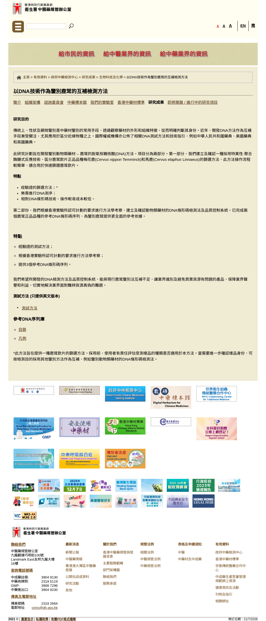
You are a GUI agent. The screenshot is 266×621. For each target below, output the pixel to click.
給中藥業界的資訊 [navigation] (184, 54)
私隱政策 (42, 619)
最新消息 (72, 544)
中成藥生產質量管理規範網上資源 (230, 579)
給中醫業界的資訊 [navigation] (127, 54)
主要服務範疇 (113, 563)
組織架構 (32, 102)
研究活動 (72, 583)
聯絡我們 (109, 577)
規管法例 (147, 544)
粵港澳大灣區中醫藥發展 (80, 568)
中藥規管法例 (150, 566)
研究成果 (88, 77)
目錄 (22, 329)
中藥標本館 (77, 102)
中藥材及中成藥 (190, 559)
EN (243, 25)
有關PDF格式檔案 (63, 619)
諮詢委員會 (54, 102)
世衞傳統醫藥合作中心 (230, 568)
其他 (68, 590)
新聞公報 (72, 552)
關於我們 (109, 544)
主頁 (26, 77)
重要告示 (27, 619)
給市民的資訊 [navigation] (76, 54)
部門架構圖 (111, 570)
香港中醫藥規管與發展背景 (118, 554)
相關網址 (222, 601)
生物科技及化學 (111, 77)
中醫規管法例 (150, 559)
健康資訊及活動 (227, 588)
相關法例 (147, 552)
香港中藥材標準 (131, 102)
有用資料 (40, 77)
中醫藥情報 (73, 559)
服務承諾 (109, 583)
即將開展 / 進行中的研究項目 (193, 102)
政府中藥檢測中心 (64, 77)
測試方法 (29, 308)
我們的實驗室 (102, 102)
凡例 (22, 338)
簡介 (17, 102)
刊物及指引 (223, 594)
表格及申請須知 (190, 544)
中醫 (181, 552)
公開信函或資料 (77, 577)
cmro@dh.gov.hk (45, 608)
